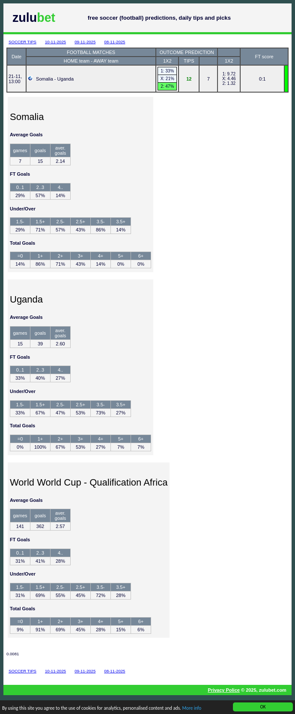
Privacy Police (224, 690)
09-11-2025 (84, 41)
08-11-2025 (114, 41)
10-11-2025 (55, 41)
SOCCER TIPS (22, 41)
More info (191, 708)
